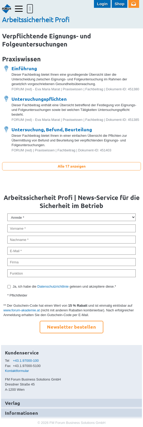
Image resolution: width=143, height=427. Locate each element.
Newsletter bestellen (71, 327)
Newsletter (133, 4)
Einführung (24, 68)
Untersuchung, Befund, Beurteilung (51, 129)
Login (102, 4)
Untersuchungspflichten (39, 99)
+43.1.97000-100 (26, 361)
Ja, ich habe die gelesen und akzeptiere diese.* (64, 286)
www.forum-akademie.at (21, 310)
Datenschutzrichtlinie (53, 286)
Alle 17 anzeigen (72, 166)
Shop (119, 4)
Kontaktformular (17, 371)
